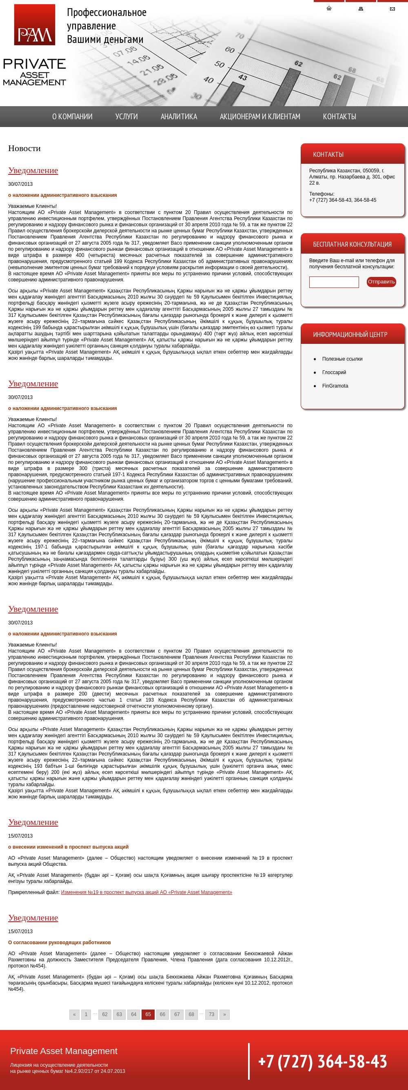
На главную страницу (329, 10)
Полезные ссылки (342, 359)
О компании (72, 116)
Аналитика (179, 116)
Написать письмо (392, 10)
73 (211, 1014)
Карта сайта (361, 10)
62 (104, 1014)
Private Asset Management (34, 44)
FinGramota (335, 386)
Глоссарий (334, 372)
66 (162, 1014)
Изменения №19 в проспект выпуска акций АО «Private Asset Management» (147, 892)
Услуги (126, 116)
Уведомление (33, 170)
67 (177, 1014)
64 (133, 1014)
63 (119, 1014)
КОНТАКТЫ (339, 116)
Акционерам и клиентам (260, 116)
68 (191, 1014)
